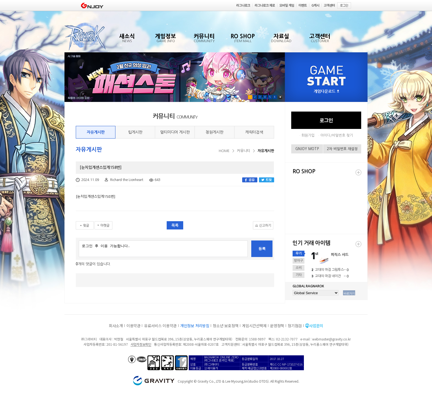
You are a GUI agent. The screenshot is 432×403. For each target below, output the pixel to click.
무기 (299, 253)
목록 (175, 225)
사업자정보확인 (141, 344)
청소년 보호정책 (225, 325)
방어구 (298, 260)
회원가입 (308, 135)
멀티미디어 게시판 (175, 132)
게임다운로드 (326, 92)
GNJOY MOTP (307, 149)
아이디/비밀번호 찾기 (336, 135)
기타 (299, 275)
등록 (262, 249)
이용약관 (133, 325)
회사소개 (116, 325)
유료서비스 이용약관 (160, 325)
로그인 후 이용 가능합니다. (163, 248)
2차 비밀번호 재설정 (342, 149)
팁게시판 (135, 132)
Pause (280, 97)
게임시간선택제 (254, 325)
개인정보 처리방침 (194, 325)
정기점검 (295, 325)
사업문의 (316, 325)
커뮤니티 (243, 151)
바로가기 (349, 293)
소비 (299, 267)
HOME (224, 151)
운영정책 (277, 325)
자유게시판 (96, 132)
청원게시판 (214, 132)
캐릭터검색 (254, 132)
